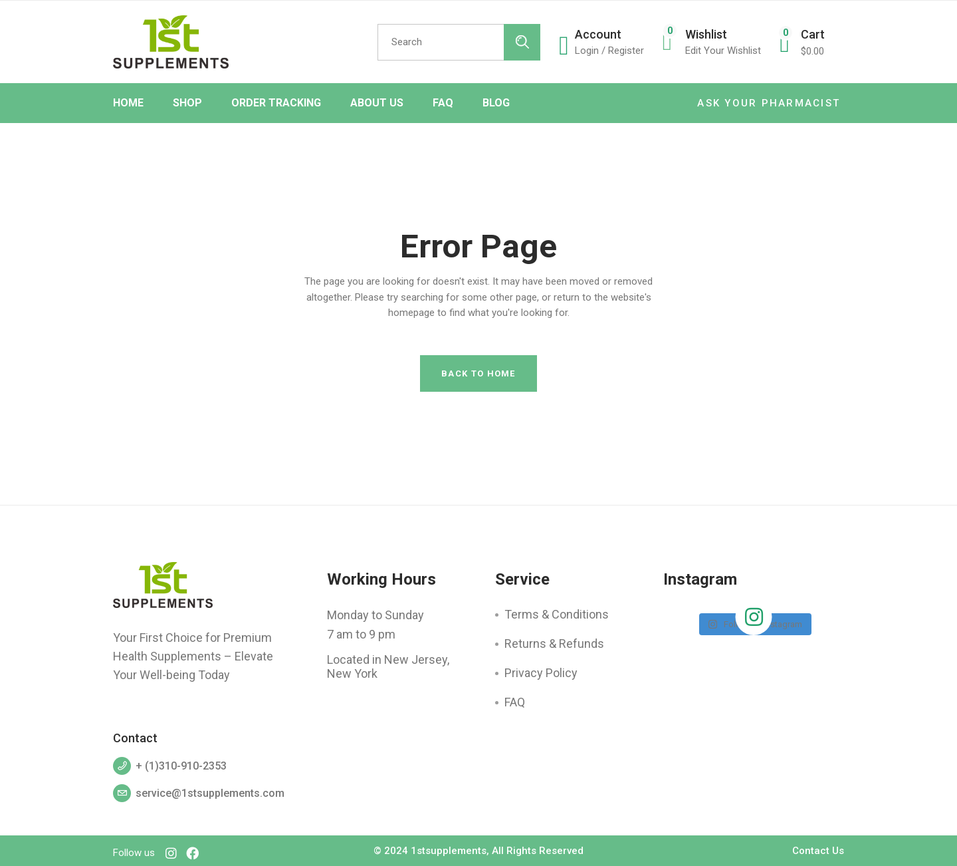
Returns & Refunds (554, 643)
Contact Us (818, 851)
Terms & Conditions (556, 614)
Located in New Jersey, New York (388, 666)
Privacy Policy (541, 673)
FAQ (514, 702)
